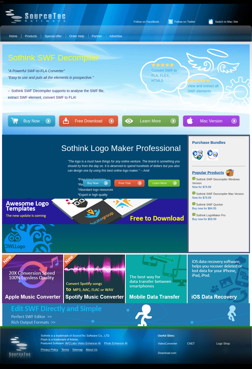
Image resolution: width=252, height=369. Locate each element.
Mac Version (211, 121)
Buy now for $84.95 (204, 208)
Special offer (53, 36)
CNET (191, 343)
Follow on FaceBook (146, 21)
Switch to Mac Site (226, 21)
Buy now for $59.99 (204, 219)
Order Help (76, 36)
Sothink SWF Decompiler (53, 57)
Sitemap (77, 349)
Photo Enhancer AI (116, 343)
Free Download (89, 121)
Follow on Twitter (184, 21)
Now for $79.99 (201, 186)
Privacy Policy (49, 349)
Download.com (167, 352)
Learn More (150, 121)
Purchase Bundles (209, 142)
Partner (97, 36)
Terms (65, 349)
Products (31, 36)
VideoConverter (167, 343)
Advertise (115, 36)
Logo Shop (223, 343)
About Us (91, 349)
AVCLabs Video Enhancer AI (83, 343)
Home (13, 36)
